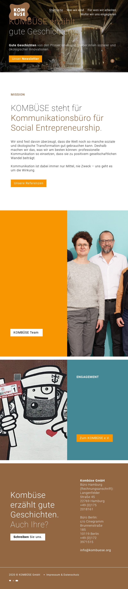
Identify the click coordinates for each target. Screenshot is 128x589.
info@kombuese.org (95, 550)
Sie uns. (27, 537)
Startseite (56, 10)
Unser (25, 59)
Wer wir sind (75, 10)
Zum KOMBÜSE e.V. (95, 438)
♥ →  (14, 580)
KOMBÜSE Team (26, 332)
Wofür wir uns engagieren (98, 14)
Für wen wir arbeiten (102, 10)
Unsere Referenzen (28, 183)
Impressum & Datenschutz (62, 574)
